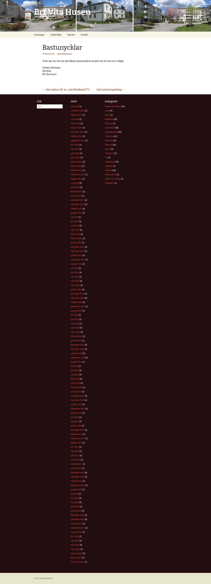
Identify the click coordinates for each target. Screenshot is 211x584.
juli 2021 (74, 268)
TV (106, 157)
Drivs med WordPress (43, 578)
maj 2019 (75, 374)
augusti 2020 (76, 311)
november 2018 (77, 400)
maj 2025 (75, 119)
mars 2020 (75, 332)
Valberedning (110, 174)
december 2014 (77, 562)
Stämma (108, 145)
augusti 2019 (76, 362)
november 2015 (77, 519)
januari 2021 (76, 289)
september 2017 (78, 438)
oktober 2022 (76, 208)
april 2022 (75, 230)
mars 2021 (75, 285)
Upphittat (109, 166)
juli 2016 (74, 494)
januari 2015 (76, 558)
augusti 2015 (76, 532)
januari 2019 (76, 392)
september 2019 (78, 357)
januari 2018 (76, 426)
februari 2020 (76, 336)
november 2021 (77, 251)
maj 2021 (75, 277)
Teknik (107, 149)
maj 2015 (75, 541)
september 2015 (78, 528)
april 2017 (75, 455)
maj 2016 (75, 502)
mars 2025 (75, 123)
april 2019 (75, 379)
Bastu (107, 115)
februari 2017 (76, 464)
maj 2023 (75, 183)
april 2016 (75, 506)
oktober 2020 (76, 302)
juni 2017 (75, 447)
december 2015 (77, 515)
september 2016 (78, 485)
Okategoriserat (65, 54)
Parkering (109, 136)
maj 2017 (75, 451)
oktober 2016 (76, 481)
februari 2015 (76, 553)
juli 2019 (74, 366)
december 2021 (77, 247)
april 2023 (75, 187)
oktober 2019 (76, 353)
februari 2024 (76, 162)
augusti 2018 (76, 413)
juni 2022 (75, 221)
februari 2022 (76, 238)
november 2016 (77, 477)
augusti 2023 (76, 179)
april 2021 (75, 281)
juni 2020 (75, 319)
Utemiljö (108, 170)
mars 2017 (75, 460)
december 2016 (77, 472)
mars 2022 (75, 234)
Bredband (109, 119)
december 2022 (77, 200)
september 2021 (78, 260)
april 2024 (75, 153)
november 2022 (77, 204)
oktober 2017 (76, 434)
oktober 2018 (76, 404)
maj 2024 (75, 149)
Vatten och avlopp (112, 179)
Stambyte (109, 140)
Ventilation (109, 183)
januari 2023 (76, 196)
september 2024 (78, 140)
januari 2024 (76, 166)
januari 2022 (76, 243)
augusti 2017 (76, 443)
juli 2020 (74, 315)
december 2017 (77, 430)
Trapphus (109, 153)
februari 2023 (76, 191)
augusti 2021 (76, 264)
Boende (71, 35)
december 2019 (77, 345)
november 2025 (77, 111)
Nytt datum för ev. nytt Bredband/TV (65, 89)
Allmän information (113, 106)
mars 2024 (75, 157)
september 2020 (78, 306)
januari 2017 (76, 468)
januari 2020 (76, 340)
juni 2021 (75, 272)
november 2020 (77, 298)
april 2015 (75, 545)
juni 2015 (75, 536)
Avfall (107, 111)
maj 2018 (75, 421)
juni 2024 (75, 145)
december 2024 (77, 132)
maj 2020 (75, 323)
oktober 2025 (76, 115)
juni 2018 (75, 417)
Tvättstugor (110, 162)
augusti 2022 (76, 213)
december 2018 (77, 396)
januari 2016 (76, 511)
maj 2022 (75, 226)
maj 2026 (75, 106)
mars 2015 (75, 549)
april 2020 (75, 328)
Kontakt (84, 35)
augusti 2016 (76, 489)
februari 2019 (76, 387)
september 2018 (78, 409)
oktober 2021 (76, 255)
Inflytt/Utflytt (56, 35)
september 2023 (78, 174)
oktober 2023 (76, 170)
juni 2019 (75, 370)
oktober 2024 (76, 136)
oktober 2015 (76, 523)
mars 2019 (75, 383)
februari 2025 (76, 128)
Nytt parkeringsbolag (111, 89)
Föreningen (39, 35)
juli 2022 (74, 217)
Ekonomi (108, 123)
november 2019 (77, 349)
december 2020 (77, 294)
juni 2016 (75, 498)
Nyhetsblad (110, 128)
